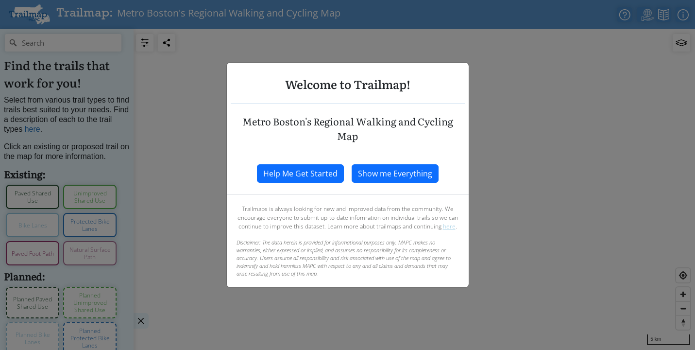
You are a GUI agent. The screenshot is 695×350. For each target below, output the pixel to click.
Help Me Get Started (300, 173)
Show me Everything (395, 173)
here (449, 226)
